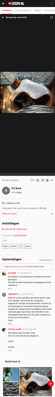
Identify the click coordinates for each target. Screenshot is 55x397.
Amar (18, 192)
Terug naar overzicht (14, 17)
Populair (37, 10)
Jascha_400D (14, 329)
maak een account (19, 267)
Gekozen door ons (23, 10)
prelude (12, 273)
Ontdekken (7, 10)
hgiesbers (13, 294)
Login (6, 267)
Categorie (14, 235)
